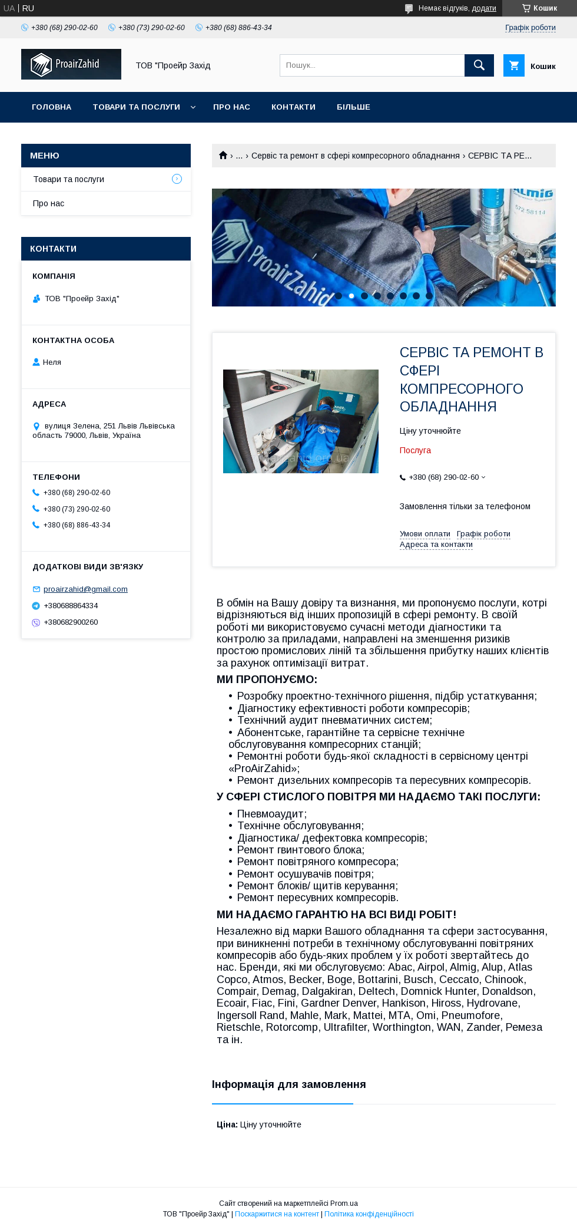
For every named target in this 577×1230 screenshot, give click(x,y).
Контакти (293, 107)
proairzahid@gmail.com (86, 589)
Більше (353, 107)
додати (484, 8)
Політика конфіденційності (369, 1214)
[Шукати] (479, 65)
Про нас (231, 107)
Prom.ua (344, 1203)
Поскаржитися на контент (277, 1214)
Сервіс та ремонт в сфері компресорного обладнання (355, 155)
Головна (51, 107)
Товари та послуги (136, 107)
